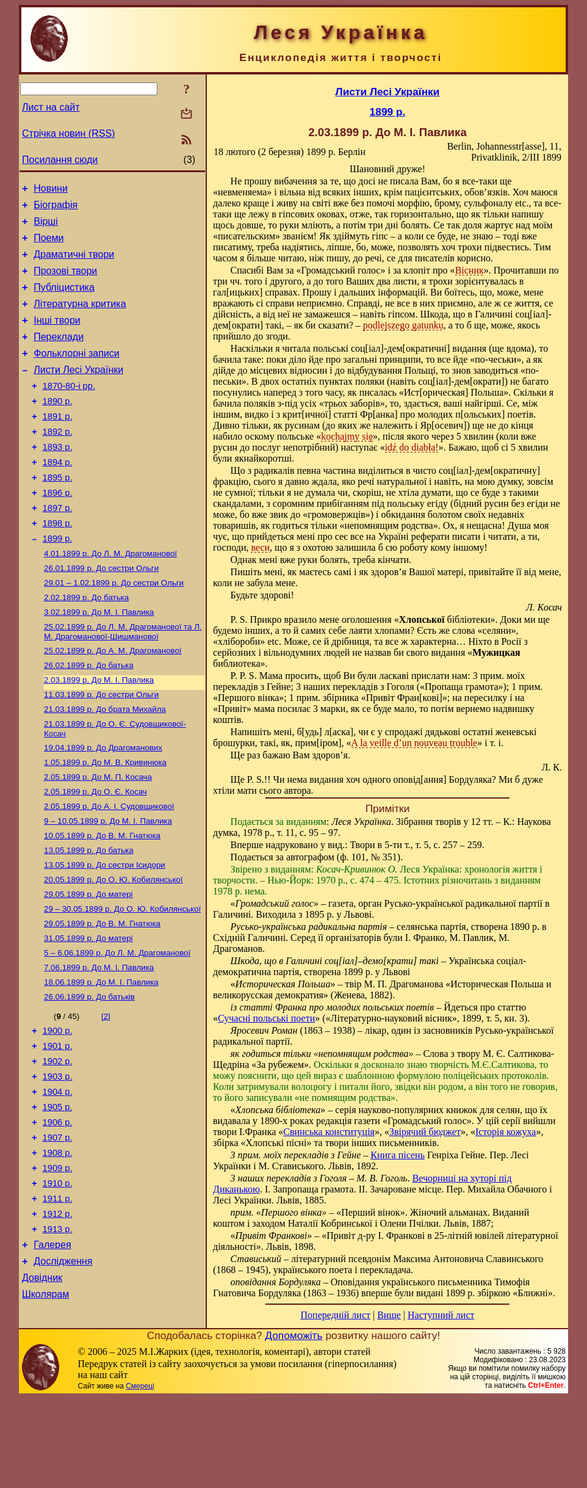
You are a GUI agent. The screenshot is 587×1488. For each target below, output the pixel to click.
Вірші (46, 227)
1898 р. (58, 563)
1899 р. (58, 581)
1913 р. (58, 1333)
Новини (51, 190)
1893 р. (58, 478)
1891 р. (58, 444)
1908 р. (58, 1248)
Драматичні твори (74, 263)
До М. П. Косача (98, 837)
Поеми (48, 245)
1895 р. (58, 512)
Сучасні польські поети (266, 1018)
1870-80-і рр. (69, 410)
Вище (389, 1315)
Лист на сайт (51, 107)
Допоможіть (293, 1425)
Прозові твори (65, 282)
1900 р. (58, 1111)
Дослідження (63, 1369)
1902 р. (58, 1145)
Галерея (52, 1351)
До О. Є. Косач (95, 853)
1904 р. (58, 1180)
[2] (105, 1095)
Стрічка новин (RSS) (68, 133)
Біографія (55, 208)
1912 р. (58, 1316)
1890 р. (58, 427)
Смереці (140, 1476)
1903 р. (58, 1162)
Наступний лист (441, 1315)
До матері (88, 964)
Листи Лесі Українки (78, 392)
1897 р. (58, 546)
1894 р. (58, 495)
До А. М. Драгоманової (113, 701)
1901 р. (58, 1128)
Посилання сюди (60, 159)
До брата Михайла (105, 764)
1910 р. (58, 1282)
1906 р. (58, 1214)
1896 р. (58, 529)
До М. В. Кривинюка (105, 821)
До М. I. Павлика (99, 660)
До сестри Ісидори (104, 932)
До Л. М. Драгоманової (110, 596)
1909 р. (58, 1265)
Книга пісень (397, 1155)
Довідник (42, 1387)
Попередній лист (335, 1315)
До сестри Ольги (101, 612)
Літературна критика (80, 318)
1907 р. (58, 1231)
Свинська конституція (329, 1132)
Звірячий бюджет (425, 1132)
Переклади (59, 355)
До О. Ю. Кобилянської (113, 948)
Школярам (45, 1406)
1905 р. (58, 1197)
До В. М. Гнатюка (102, 901)
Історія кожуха (505, 1132)
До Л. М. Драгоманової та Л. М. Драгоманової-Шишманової (123, 681)
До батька (86, 644)
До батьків (89, 1075)
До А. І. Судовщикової (109, 869)
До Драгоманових (103, 805)
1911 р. (58, 1299)
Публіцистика (64, 300)
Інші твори (57, 337)
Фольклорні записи (76, 373)
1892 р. (58, 461)
